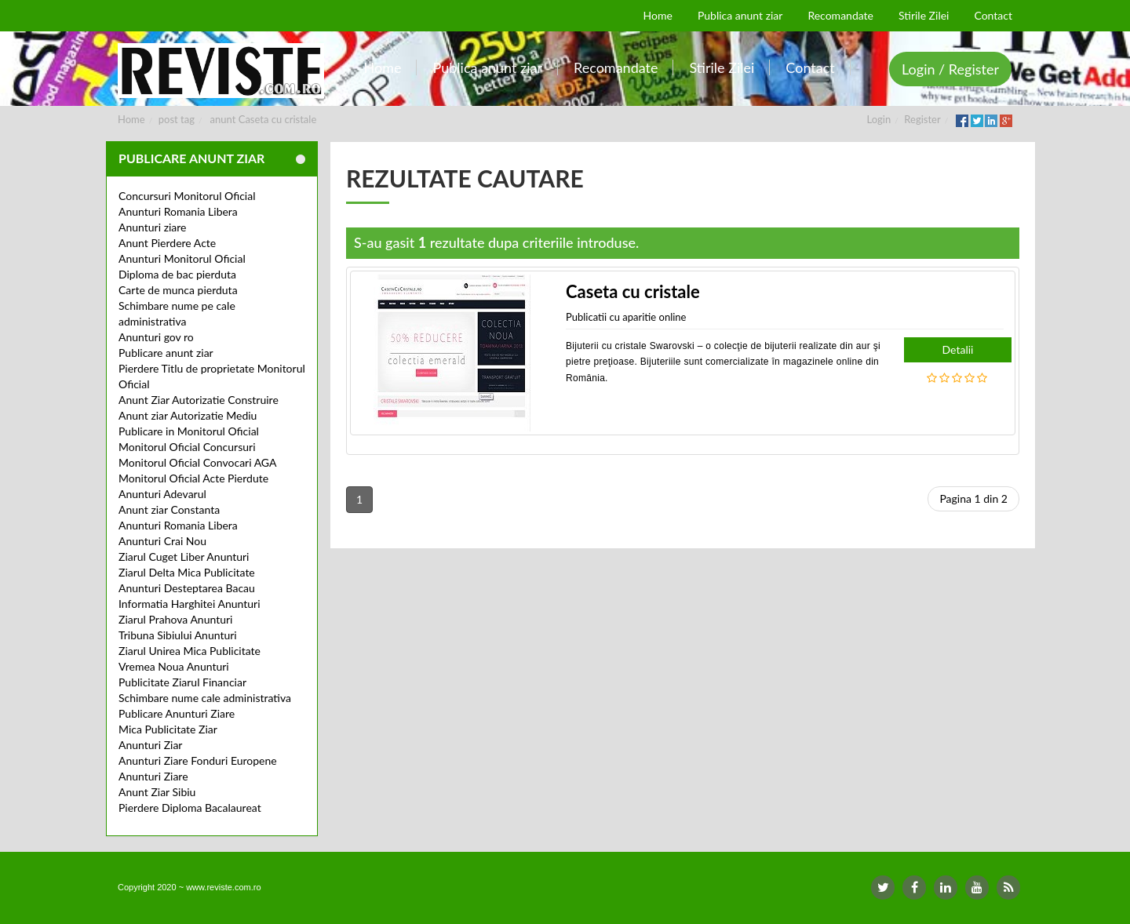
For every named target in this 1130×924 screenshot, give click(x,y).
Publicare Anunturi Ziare (176, 713)
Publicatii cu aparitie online (626, 317)
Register (922, 119)
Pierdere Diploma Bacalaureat (189, 807)
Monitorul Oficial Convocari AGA (197, 462)
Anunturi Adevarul (162, 493)
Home (131, 119)
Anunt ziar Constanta (169, 509)
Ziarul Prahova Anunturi (175, 619)
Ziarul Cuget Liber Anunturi (183, 556)
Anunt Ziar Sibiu (156, 791)
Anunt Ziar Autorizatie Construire (198, 399)
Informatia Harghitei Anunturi (189, 603)
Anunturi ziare (152, 227)
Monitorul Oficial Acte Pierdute (193, 478)
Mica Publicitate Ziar (167, 729)
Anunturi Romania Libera (178, 211)
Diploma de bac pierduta (177, 274)
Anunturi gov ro (156, 337)
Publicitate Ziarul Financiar (182, 682)
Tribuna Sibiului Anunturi (177, 635)
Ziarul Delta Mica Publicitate (186, 572)
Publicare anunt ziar (165, 352)
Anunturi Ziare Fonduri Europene (197, 760)
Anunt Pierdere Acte (167, 242)
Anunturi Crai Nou (162, 540)
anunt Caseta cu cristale (263, 119)
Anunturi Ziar (150, 744)
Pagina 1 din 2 (973, 498)
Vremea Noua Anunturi (173, 666)
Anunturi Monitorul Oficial (182, 258)
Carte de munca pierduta (178, 289)
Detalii (958, 349)
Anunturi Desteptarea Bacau (186, 588)
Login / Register (950, 69)
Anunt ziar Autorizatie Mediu (187, 415)
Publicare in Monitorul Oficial (188, 431)
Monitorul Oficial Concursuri (187, 446)
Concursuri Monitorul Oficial (187, 195)
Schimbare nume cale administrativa (204, 697)
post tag (177, 119)
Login (879, 119)
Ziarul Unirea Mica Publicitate (189, 650)
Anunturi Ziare (153, 776)
